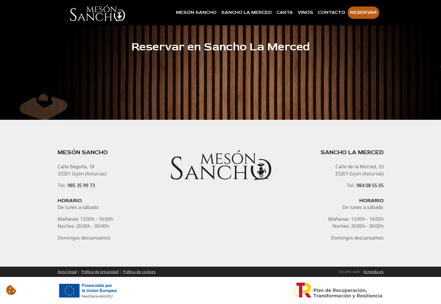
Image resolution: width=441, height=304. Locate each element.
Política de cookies (139, 271)
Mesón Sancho (196, 12)
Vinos (305, 12)
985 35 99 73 (81, 185)
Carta (284, 12)
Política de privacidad (99, 271)
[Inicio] (98, 12)
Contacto (331, 12)
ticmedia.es (374, 271)
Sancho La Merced (246, 12)
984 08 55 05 (370, 185)
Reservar (363, 12)
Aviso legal (67, 271)
